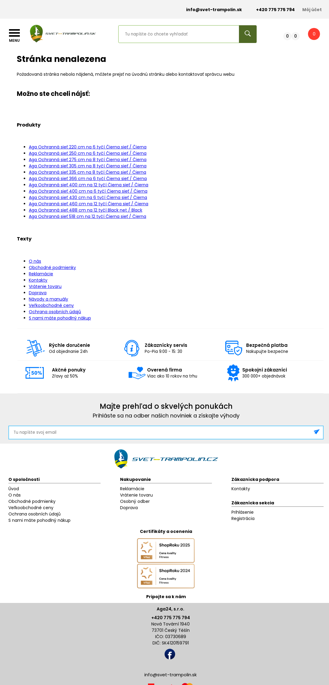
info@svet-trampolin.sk (209, 10)
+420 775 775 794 (170, 618)
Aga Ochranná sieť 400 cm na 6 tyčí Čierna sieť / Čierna (88, 191)
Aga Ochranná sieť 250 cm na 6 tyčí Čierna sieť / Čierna (87, 153)
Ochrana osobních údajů (55, 312)
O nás (35, 261)
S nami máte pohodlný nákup (60, 318)
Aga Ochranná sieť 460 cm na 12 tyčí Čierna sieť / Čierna (88, 204)
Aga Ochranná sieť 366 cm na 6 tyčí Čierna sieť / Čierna (88, 179)
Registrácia (243, 518)
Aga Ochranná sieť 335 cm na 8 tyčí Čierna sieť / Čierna (87, 172)
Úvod (13, 489)
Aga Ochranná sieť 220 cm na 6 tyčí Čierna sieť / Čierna (87, 147)
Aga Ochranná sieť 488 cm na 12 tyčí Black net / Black (85, 210)
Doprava (38, 293)
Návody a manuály (48, 299)
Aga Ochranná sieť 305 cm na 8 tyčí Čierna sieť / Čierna (87, 166)
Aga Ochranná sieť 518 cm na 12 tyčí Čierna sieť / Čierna (87, 216)
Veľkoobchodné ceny (51, 305)
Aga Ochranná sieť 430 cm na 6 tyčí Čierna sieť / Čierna (88, 197)
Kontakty (38, 280)
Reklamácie (41, 274)
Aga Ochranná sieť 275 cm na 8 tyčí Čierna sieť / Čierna (87, 160)
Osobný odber (135, 501)
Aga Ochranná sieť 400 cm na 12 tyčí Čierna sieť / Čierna (88, 185)
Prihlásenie (242, 512)
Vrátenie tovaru (45, 286)
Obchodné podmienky (52, 268)
